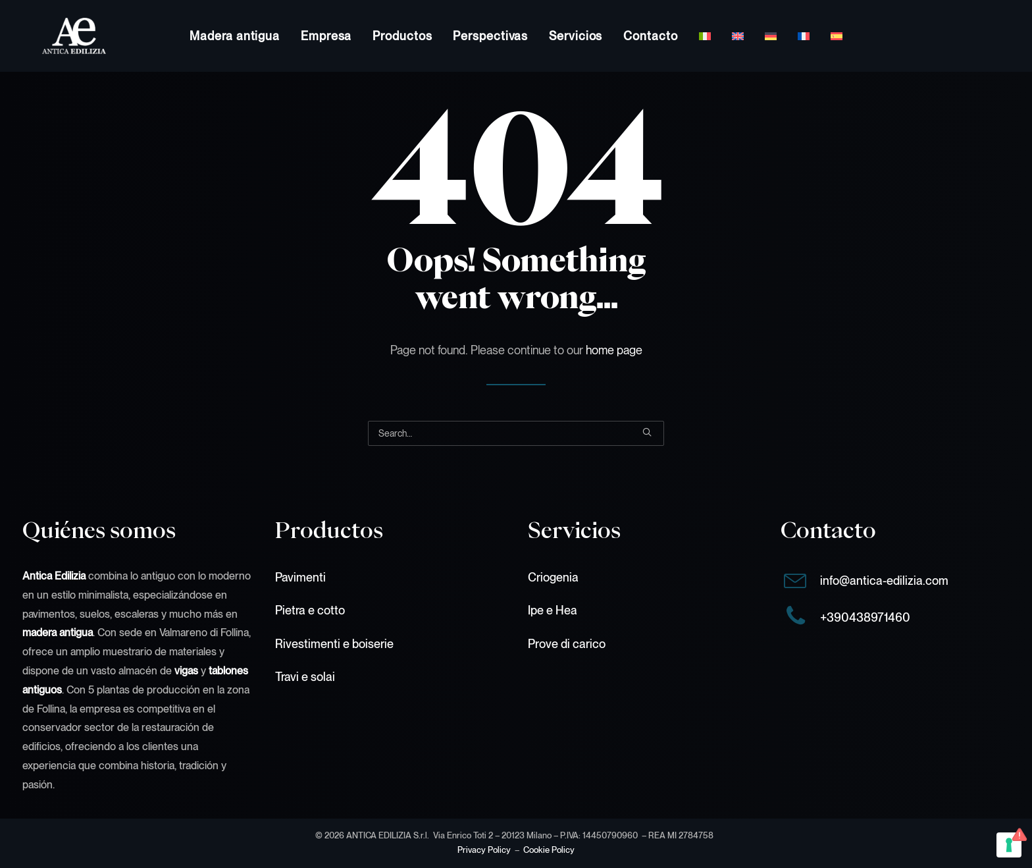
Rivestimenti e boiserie (334, 644)
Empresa (326, 36)
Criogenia (553, 577)
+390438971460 (865, 617)
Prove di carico (567, 644)
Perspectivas (490, 36)
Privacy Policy (484, 850)
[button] (647, 432)
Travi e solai (305, 677)
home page (614, 350)
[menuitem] (234, 36)
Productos (402, 36)
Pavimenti (300, 577)
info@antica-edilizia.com (884, 580)
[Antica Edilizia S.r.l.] (54, 36)
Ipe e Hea (552, 610)
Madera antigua (235, 36)
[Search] (516, 433)
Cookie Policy (549, 850)
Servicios (575, 36)
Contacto (650, 36)
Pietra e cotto (310, 610)
